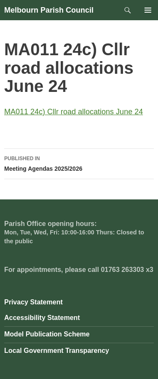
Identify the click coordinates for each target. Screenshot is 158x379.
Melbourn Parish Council (49, 10)
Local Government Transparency (56, 350)
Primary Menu (148, 10)
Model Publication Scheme (47, 334)
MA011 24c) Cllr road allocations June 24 (73, 112)
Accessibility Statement (42, 317)
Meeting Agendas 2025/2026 (79, 162)
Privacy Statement (33, 302)
